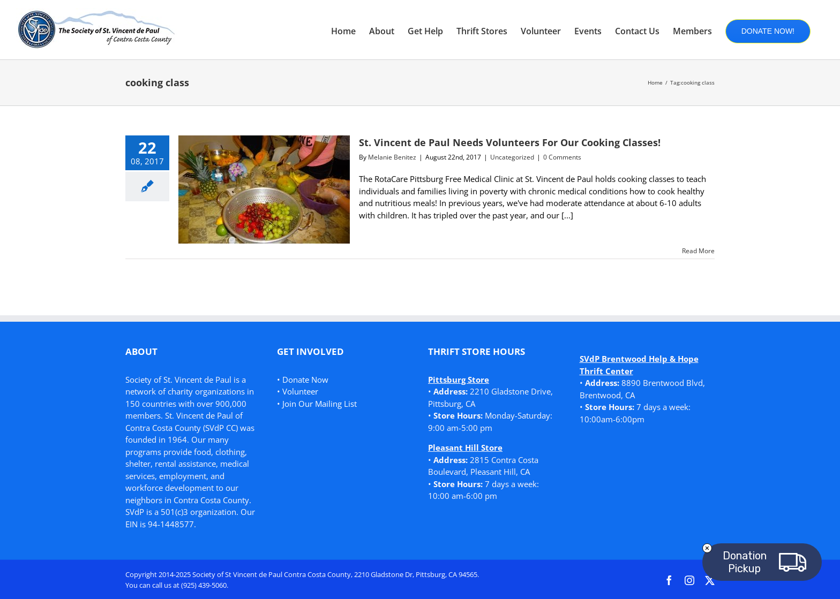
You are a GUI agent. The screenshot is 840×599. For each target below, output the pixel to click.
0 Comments (562, 157)
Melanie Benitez (392, 157)
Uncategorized (512, 157)
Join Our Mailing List (319, 403)
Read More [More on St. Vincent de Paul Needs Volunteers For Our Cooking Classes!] (698, 250)
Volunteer (300, 391)
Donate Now (305, 379)
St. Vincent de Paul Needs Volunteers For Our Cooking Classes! (510, 142)
